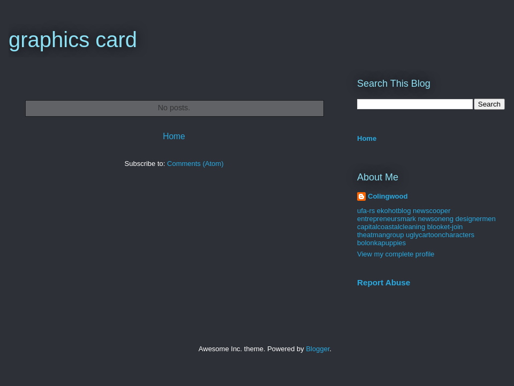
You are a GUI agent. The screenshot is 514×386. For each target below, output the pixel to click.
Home (174, 136)
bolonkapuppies (381, 243)
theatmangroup (380, 235)
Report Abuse (383, 282)
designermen (476, 219)
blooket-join (445, 227)
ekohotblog (394, 211)
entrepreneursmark (386, 219)
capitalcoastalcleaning (391, 227)
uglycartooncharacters (440, 235)
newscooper (431, 211)
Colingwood (387, 196)
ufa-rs (366, 211)
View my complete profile (395, 254)
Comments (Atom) (195, 164)
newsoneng (435, 219)
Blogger (317, 349)
